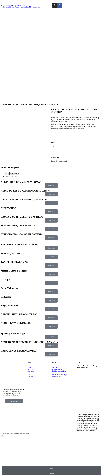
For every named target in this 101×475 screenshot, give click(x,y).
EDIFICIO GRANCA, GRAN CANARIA (22, 234)
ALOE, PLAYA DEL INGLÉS (16, 323)
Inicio (51, 468)
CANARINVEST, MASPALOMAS (18, 350)
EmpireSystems (33, 433)
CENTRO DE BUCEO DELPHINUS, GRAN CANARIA (29, 342)
